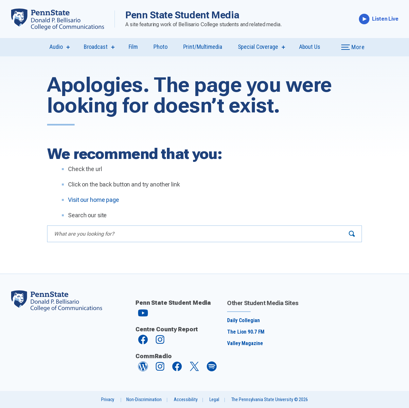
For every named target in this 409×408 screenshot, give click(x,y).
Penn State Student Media (182, 15)
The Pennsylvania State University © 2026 (269, 399)
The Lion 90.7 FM (245, 332)
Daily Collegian (243, 320)
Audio (55, 46)
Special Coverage (258, 46)
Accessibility (185, 399)
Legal (214, 399)
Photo (160, 46)
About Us (309, 46)
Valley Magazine (245, 343)
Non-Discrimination (144, 399)
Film (133, 46)
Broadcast (96, 46)
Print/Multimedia (202, 46)
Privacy (107, 399)
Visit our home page (93, 199)
